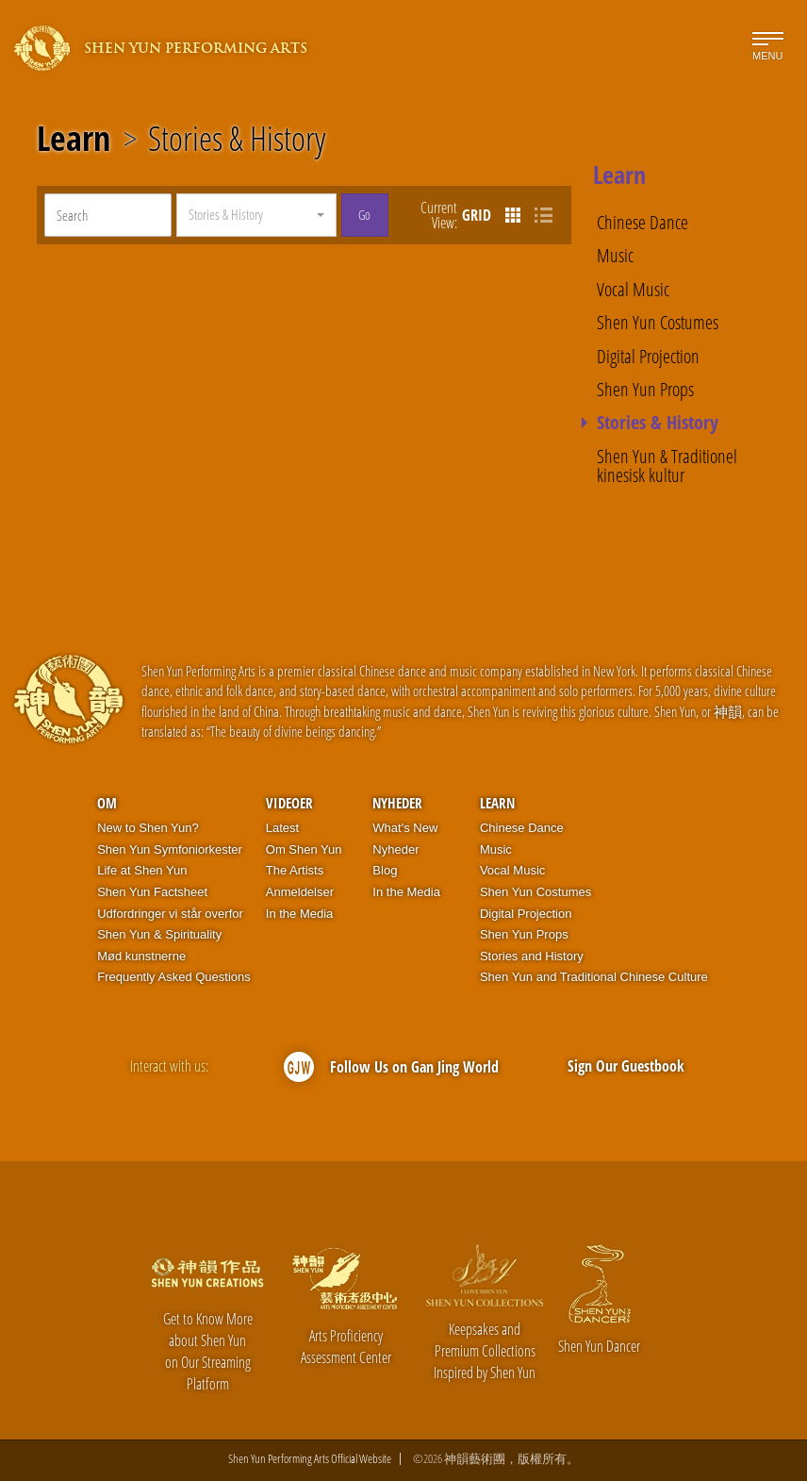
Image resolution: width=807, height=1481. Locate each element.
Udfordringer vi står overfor (170, 914)
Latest (282, 828)
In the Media (300, 914)
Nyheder (397, 802)
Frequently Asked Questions (174, 977)
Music (615, 254)
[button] (256, 215)
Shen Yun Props (645, 388)
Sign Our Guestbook (626, 1066)
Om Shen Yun (304, 849)
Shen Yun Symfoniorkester (169, 849)
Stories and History (532, 956)
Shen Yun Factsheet (152, 892)
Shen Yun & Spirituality (159, 934)
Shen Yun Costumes (657, 321)
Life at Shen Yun (142, 870)
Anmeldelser (300, 892)
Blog (384, 870)
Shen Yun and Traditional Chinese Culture (594, 977)
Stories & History (236, 139)
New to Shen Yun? (147, 828)
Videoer (289, 802)
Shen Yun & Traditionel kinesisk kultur (667, 465)
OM (107, 802)
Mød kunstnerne (141, 956)
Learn (73, 139)
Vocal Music (633, 288)
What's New (404, 828)
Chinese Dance (642, 221)
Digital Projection (648, 355)
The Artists (294, 870)
